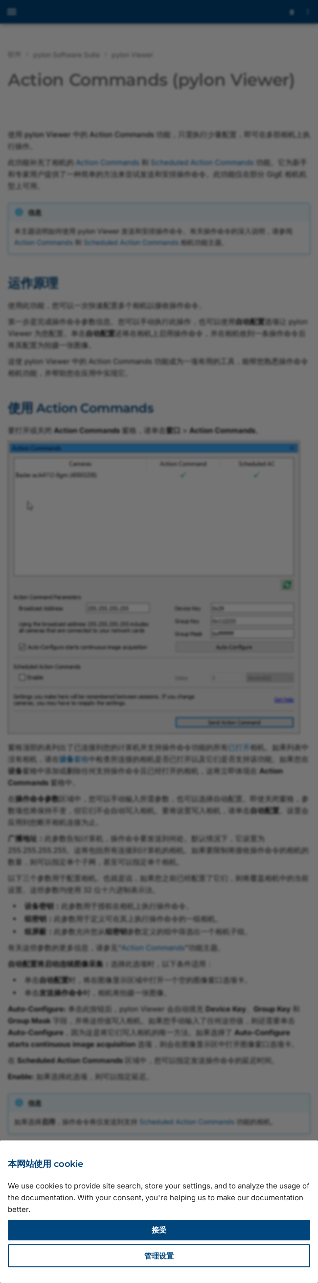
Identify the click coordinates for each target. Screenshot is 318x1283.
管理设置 (159, 1255)
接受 (159, 1230)
